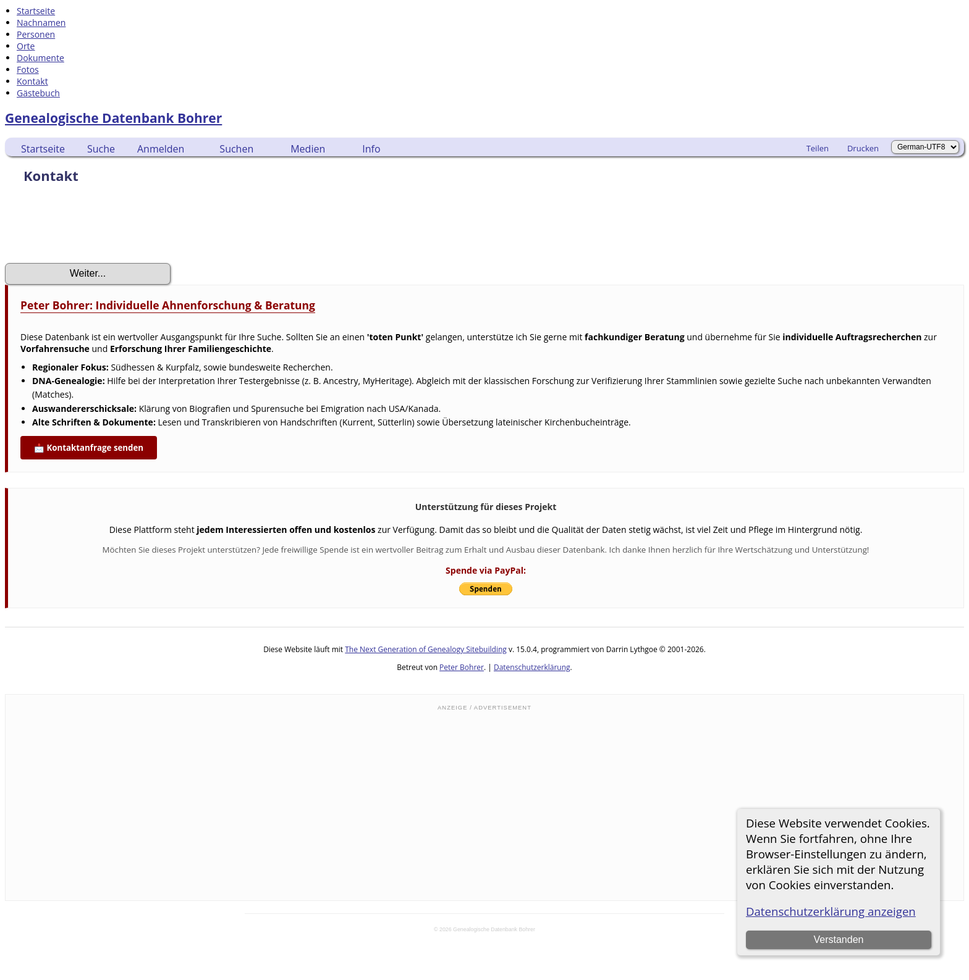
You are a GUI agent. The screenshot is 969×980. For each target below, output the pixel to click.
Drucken (863, 148)
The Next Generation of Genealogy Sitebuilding (426, 649)
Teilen (817, 148)
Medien (307, 149)
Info (371, 149)
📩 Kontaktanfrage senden (88, 447)
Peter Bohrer (461, 667)
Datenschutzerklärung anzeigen (831, 911)
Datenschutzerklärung (532, 667)
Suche (101, 149)
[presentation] (99, 227)
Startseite (43, 149)
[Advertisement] (484, 804)
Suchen (236, 149)
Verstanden (838, 939)
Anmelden (160, 149)
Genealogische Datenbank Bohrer (113, 118)
